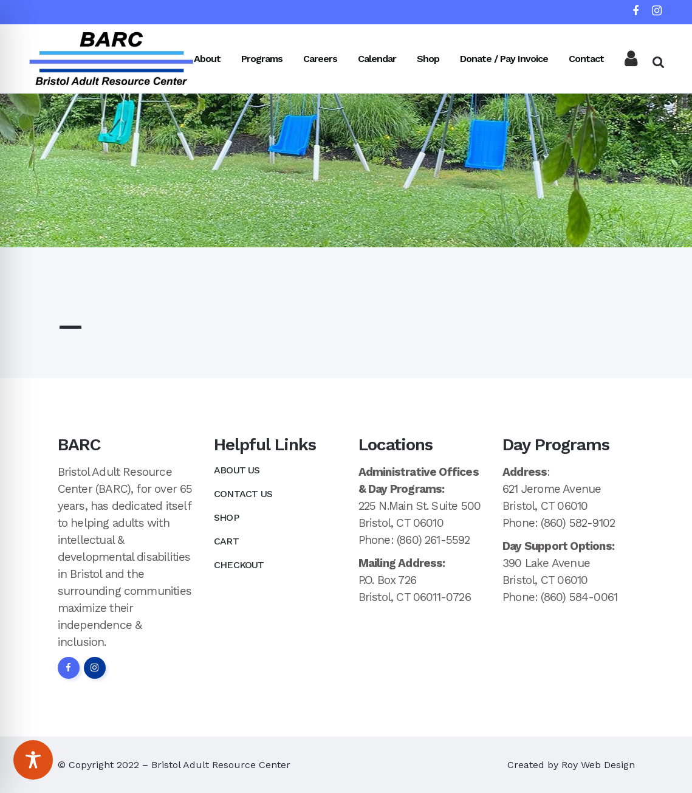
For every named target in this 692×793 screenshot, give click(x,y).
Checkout (239, 565)
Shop (226, 517)
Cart (226, 541)
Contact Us (243, 493)
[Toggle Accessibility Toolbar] (33, 760)
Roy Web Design (598, 765)
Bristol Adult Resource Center (220, 765)
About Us (237, 470)
